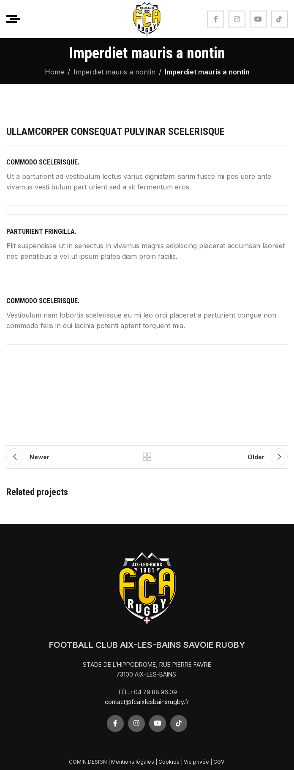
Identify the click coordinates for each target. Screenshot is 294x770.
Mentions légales (132, 762)
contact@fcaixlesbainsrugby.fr (147, 701)
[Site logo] (147, 18)
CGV (219, 762)
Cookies (169, 762)
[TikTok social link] (279, 19)
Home (54, 72)
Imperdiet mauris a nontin (114, 72)
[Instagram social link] (237, 19)
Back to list (147, 456)
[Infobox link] (147, 175)
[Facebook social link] (215, 19)
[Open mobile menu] (13, 19)
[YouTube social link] (258, 19)
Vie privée (196, 762)
